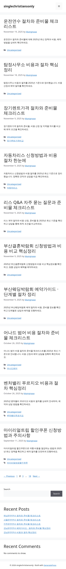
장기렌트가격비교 (15, 140)
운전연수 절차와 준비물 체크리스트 (31, 23)
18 (30, 476)
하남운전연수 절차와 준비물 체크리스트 (22, 515)
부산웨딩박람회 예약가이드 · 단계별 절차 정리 (31, 291)
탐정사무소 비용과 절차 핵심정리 (31, 67)
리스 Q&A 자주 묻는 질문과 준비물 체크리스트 (32, 204)
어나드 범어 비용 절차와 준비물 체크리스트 (31, 335)
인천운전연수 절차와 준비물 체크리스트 (22, 524)
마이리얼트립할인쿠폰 (17, 462)
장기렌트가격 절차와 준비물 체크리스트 (30, 110)
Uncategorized (14, 50)
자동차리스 (12, 187)
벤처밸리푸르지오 (15, 415)
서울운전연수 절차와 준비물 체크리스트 (22, 519)
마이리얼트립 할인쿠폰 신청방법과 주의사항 (32, 432)
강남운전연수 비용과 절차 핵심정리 (20, 532)
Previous (9, 476)
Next (36, 476)
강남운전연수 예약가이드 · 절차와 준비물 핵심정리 (27, 528)
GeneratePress (50, 565)
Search (7, 489)
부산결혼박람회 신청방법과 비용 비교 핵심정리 (32, 248)
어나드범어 (12, 368)
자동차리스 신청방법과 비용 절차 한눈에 (30, 157)
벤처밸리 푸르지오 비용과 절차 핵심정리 (31, 385)
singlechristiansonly (19, 6)
